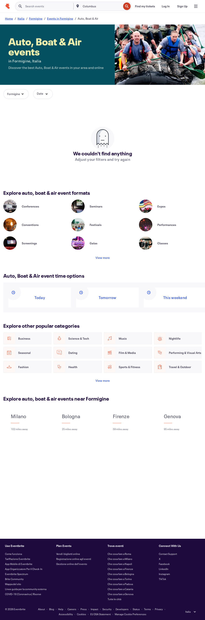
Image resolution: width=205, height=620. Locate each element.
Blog (51, 609)
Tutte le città (114, 599)
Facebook (164, 564)
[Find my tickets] (145, 6)
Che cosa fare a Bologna (121, 574)
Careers (71, 609)
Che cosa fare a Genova (120, 594)
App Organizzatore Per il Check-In (23, 569)
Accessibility (66, 614)
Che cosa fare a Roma (119, 554)
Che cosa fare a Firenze (120, 569)
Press (83, 609)
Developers (122, 609)
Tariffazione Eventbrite (17, 559)
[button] (16, 94)
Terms (147, 609)
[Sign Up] (182, 6)
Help (60, 609)
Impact (94, 609)
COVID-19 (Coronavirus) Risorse (23, 594)
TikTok (162, 579)
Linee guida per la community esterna (25, 589)
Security (107, 609)
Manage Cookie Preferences (130, 614)
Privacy (159, 609)
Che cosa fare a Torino (120, 579)
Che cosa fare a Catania (120, 589)
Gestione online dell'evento (71, 564)
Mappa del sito (13, 584)
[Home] (7, 6)
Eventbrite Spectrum (16, 574)
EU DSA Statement (100, 614)
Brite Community (14, 579)
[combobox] (101, 6)
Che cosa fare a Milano (120, 559)
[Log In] (165, 6)
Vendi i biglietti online (68, 554)
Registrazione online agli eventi (73, 559)
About (41, 609)
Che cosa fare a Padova (120, 584)
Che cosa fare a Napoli (120, 564)
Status (136, 609)
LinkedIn (163, 569)
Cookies (81, 614)
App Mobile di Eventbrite (18, 564)
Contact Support (168, 554)
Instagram (164, 574)
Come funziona (13, 554)
